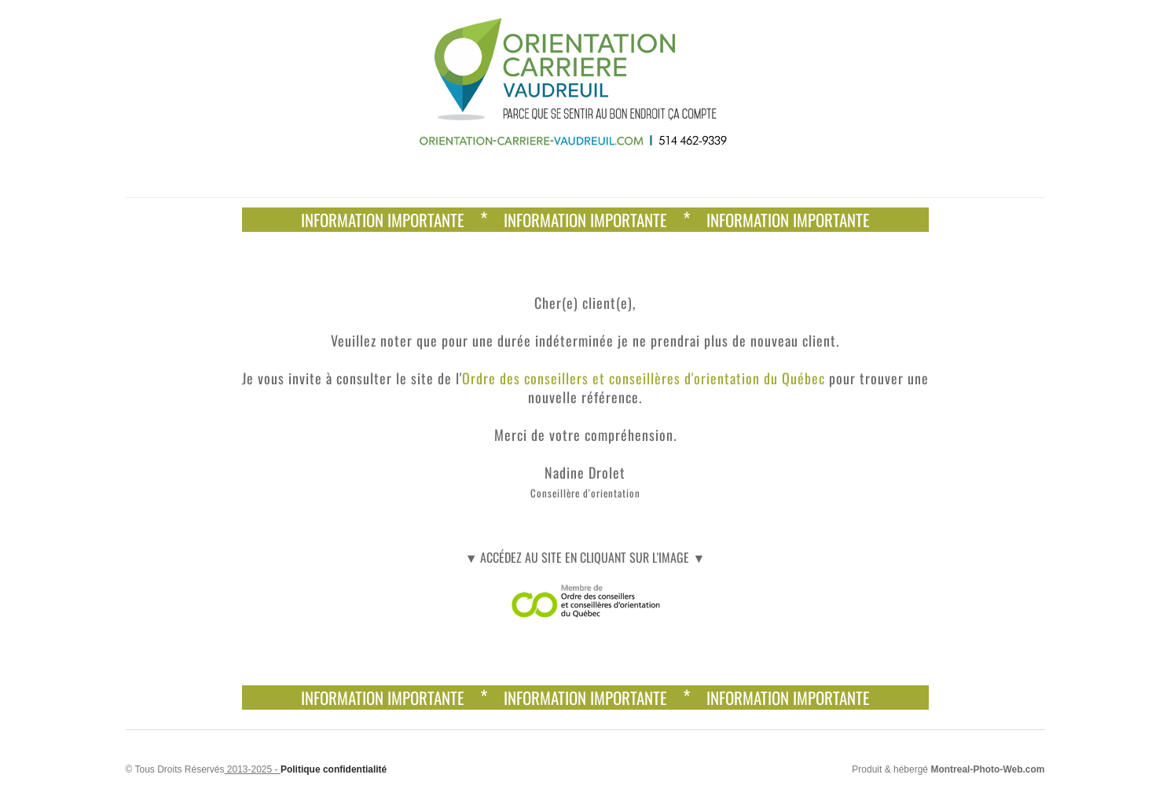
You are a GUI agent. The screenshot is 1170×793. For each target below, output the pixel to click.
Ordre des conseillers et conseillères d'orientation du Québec (643, 378)
